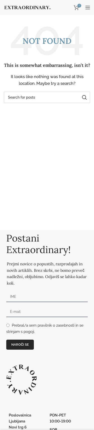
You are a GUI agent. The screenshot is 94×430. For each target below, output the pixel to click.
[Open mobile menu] (88, 8)
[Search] (47, 97)
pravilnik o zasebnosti (56, 325)
